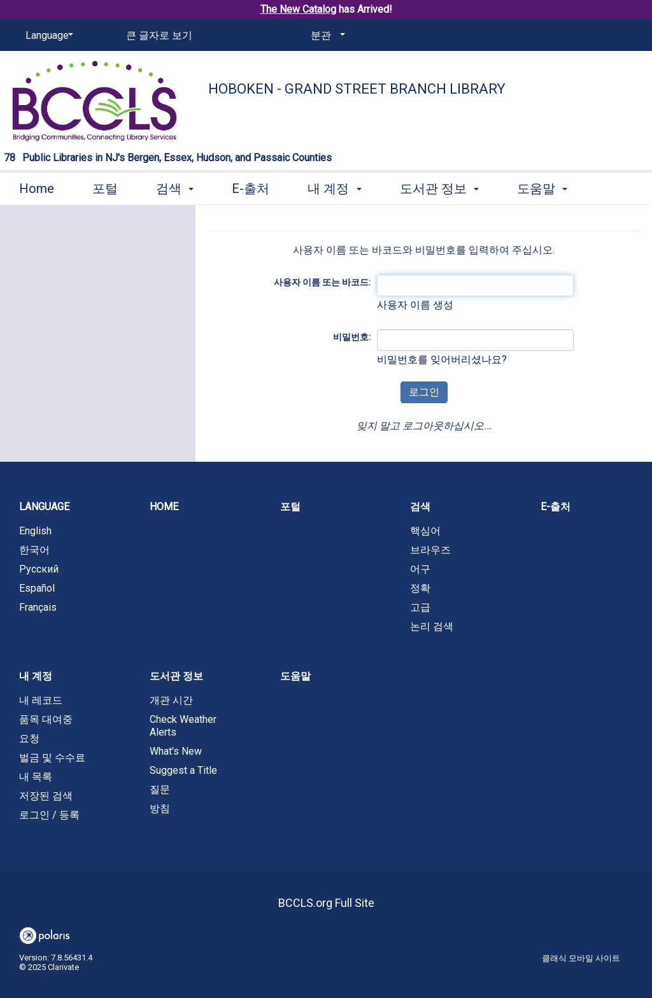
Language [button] (44, 507)
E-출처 (250, 188)
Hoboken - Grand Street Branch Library (357, 89)
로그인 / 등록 (49, 815)
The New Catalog (298, 9)
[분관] (325, 35)
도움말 (295, 676)
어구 (420, 569)
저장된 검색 (46, 796)
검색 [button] (175, 188)
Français (38, 607)
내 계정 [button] (334, 188)
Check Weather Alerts (183, 725)
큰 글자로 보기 (159, 35)
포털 (105, 188)
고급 (420, 607)
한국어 (34, 550)
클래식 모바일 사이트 (581, 958)
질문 (160, 789)
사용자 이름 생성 (415, 305)
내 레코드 (40, 700)
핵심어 (425, 531)
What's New (176, 751)
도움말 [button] (542, 188)
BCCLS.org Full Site (326, 902)
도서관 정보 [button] (439, 188)
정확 (420, 588)
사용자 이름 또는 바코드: (322, 282)
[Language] (47, 35)
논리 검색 (431, 626)
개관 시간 (171, 700)
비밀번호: (352, 337)
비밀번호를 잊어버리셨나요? (442, 359)
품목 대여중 (46, 719)
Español (37, 588)
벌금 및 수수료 (52, 758)
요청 (29, 738)
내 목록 (35, 777)
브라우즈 (430, 550)
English (35, 531)
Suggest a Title (183, 770)
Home (36, 188)
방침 (160, 808)
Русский (39, 569)
